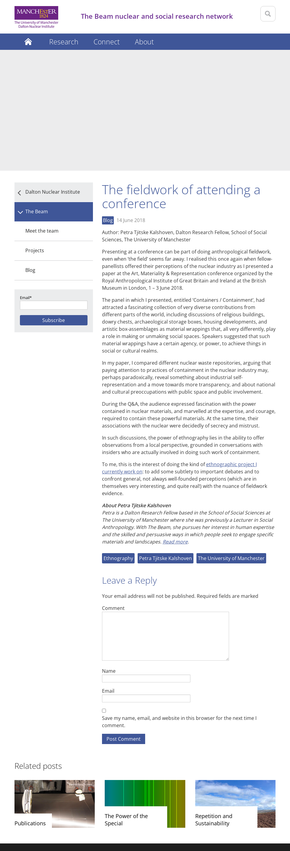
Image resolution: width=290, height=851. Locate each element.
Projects (34, 129)
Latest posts (28, 42)
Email (108, 569)
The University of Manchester (231, 437)
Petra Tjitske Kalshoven (165, 437)
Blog (30, 149)
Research (63, 42)
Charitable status (225, 817)
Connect (107, 42)
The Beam (36, 90)
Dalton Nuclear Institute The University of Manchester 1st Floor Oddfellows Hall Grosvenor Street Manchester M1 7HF (138, 765)
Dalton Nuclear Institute (52, 71)
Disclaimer (26, 817)
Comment (113, 487)
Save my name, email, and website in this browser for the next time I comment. (179, 601)
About (144, 42)
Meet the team (42, 110)
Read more (175, 420)
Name (109, 549)
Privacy (53, 817)
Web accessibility (126, 817)
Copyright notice (84, 817)
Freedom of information (176, 817)
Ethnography (118, 437)
